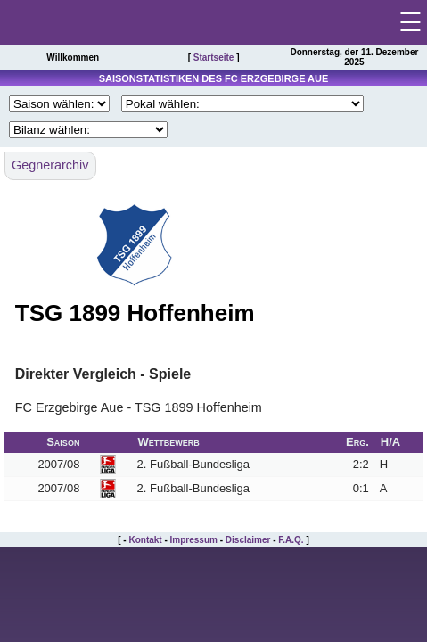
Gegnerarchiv (50, 165)
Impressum (194, 540)
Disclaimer (248, 540)
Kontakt (144, 540)
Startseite (213, 57)
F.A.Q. (290, 540)
